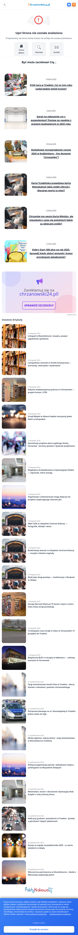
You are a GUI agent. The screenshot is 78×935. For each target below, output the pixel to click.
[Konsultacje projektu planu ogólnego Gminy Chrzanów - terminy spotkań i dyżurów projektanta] (39, 443)
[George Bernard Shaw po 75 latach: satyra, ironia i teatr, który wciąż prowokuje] (39, 604)
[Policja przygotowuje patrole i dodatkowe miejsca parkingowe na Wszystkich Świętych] (39, 765)
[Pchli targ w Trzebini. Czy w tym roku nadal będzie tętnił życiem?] (39, 85)
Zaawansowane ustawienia (60, 918)
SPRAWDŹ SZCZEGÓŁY (39, 305)
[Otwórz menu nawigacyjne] (4, 4)
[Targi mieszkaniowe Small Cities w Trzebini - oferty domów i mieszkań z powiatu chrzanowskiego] (39, 685)
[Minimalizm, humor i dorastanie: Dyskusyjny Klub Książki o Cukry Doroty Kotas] (39, 792)
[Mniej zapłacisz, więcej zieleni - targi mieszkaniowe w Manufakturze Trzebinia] (39, 738)
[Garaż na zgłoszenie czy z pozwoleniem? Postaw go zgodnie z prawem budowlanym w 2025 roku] (39, 118)
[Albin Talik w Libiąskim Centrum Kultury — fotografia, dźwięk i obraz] (39, 524)
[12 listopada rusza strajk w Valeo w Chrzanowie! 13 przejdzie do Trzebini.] (39, 631)
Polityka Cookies (39, 927)
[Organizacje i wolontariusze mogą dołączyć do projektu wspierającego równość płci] (39, 497)
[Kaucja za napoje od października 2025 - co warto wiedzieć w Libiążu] (39, 845)
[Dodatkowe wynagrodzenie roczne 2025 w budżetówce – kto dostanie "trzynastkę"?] (39, 151)
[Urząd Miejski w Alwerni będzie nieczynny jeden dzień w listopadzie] (39, 417)
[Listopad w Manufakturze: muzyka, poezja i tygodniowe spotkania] (39, 336)
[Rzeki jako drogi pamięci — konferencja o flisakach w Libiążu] (39, 577)
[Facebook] (69, 4)
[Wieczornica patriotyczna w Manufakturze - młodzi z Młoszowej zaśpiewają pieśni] (39, 872)
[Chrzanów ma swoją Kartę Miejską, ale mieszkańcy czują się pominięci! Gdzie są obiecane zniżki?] (39, 218)
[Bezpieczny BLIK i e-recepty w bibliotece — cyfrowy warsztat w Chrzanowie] (39, 658)
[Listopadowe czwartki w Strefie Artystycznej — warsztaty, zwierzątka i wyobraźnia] (39, 363)
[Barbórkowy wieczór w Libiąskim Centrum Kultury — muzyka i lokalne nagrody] (39, 551)
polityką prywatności (38, 918)
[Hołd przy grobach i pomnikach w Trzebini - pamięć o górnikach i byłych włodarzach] (39, 819)
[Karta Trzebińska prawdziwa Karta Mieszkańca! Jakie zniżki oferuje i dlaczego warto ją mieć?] (39, 184)
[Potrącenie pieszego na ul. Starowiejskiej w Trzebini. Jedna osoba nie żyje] (39, 711)
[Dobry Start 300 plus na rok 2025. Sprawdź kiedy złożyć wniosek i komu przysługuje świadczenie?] (39, 251)
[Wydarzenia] (74, 4)
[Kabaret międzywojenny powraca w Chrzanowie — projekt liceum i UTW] (39, 390)
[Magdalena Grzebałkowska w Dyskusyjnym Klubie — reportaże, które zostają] (39, 470)
